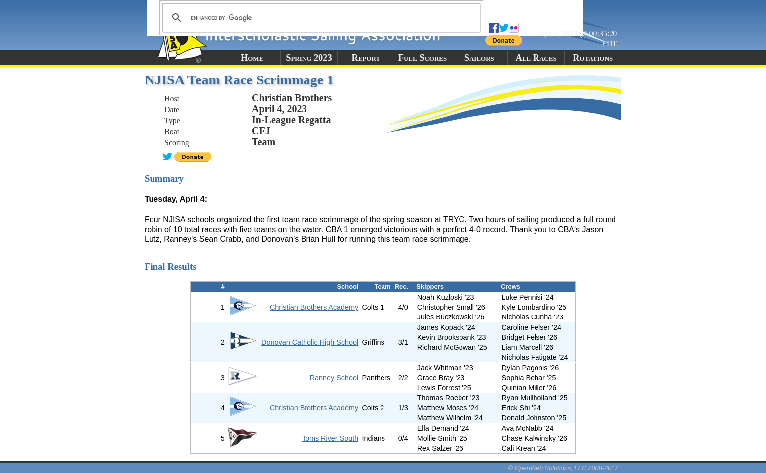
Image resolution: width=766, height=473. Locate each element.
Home (252, 58)
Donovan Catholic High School (309, 342)
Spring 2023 (309, 58)
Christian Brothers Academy (314, 307)
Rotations (593, 58)
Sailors (479, 58)
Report (365, 58)
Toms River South (330, 438)
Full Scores (422, 58)
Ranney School (334, 378)
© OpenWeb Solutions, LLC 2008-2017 (563, 468)
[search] (320, 18)
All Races (535, 58)
